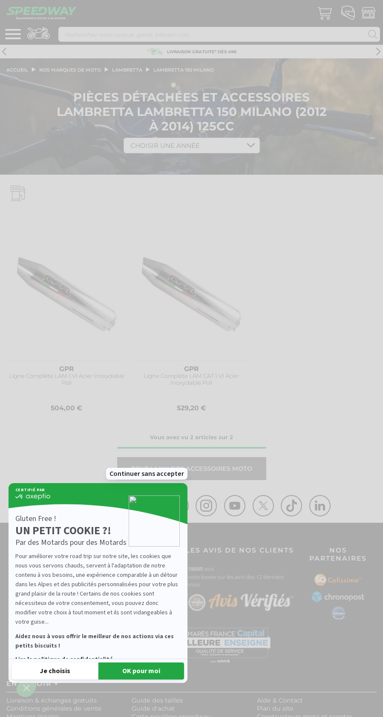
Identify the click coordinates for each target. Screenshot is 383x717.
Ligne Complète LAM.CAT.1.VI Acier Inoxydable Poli (191, 379)
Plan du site (275, 708)
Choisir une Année (165, 145)
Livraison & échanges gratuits (51, 700)
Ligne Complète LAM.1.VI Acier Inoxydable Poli (66, 379)
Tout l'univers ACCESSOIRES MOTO (191, 468)
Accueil (17, 70)
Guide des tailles (157, 700)
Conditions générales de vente (53, 708)
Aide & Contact (280, 700)
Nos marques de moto (70, 70)
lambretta (127, 70)
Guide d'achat (153, 708)
